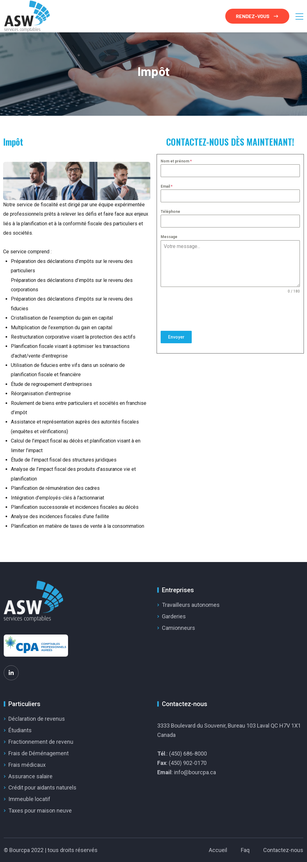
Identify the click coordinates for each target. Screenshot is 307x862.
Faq (245, 850)
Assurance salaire (30, 776)
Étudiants (20, 730)
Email (166, 186)
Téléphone (170, 211)
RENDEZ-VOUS (257, 16)
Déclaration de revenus (36, 718)
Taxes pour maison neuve (40, 810)
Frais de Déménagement (38, 753)
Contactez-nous (283, 850)
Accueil (218, 850)
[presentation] (230, 312)
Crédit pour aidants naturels (42, 787)
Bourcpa (19, 850)
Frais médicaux (27, 764)
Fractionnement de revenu (40, 741)
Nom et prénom (176, 161)
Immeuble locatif (29, 799)
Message (169, 237)
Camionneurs (178, 628)
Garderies (174, 616)
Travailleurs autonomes (191, 605)
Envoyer (176, 337)
